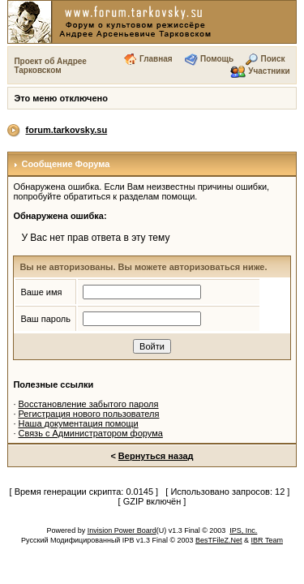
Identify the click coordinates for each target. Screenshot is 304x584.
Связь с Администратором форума (91, 433)
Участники (268, 71)
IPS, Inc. (243, 530)
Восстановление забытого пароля (89, 404)
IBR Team (267, 540)
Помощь (216, 58)
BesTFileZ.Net (218, 540)
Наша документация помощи (79, 423)
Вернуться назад (156, 456)
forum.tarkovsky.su (67, 130)
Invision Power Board (122, 530)
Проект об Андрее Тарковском (50, 66)
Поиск (272, 58)
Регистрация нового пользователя (89, 414)
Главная (156, 58)
